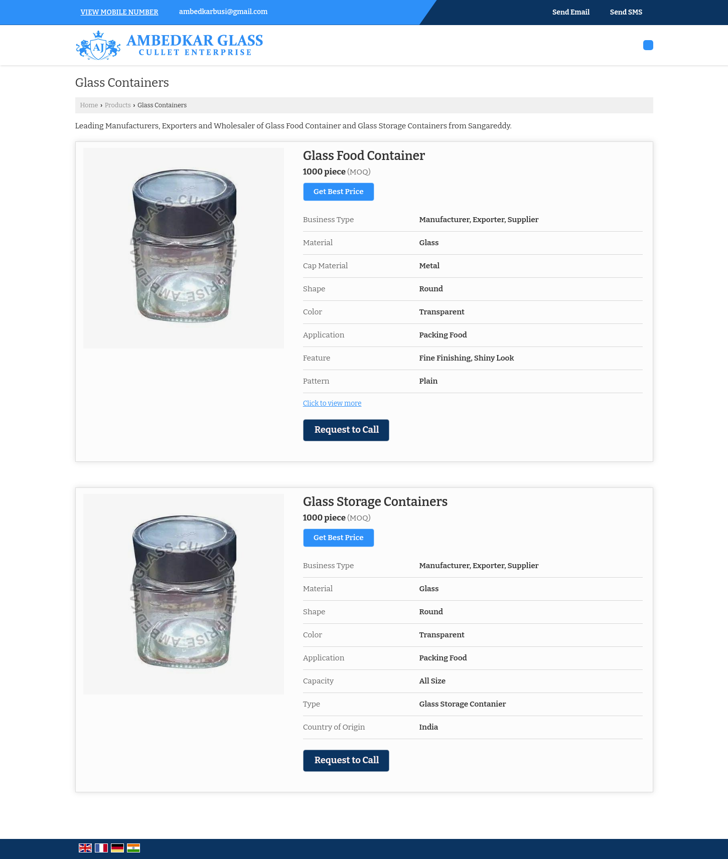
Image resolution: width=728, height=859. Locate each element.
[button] (120, 12)
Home (89, 105)
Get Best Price (339, 191)
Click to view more (332, 403)
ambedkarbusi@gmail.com (223, 12)
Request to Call (347, 429)
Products (118, 105)
